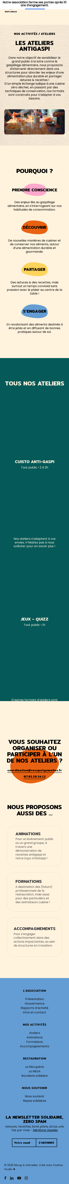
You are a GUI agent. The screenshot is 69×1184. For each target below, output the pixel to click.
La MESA (34, 1071)
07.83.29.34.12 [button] (35, 776)
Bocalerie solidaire (34, 1076)
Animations (34, 1037)
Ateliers (34, 1033)
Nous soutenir (34, 1096)
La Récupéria (34, 1067)
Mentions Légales (45, 1130)
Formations (34, 1042)
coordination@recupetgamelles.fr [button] (34, 770)
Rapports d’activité (34, 1008)
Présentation (34, 999)
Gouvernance (35, 1003)
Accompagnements (34, 1046)
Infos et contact (34, 1012)
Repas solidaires (34, 1101)
